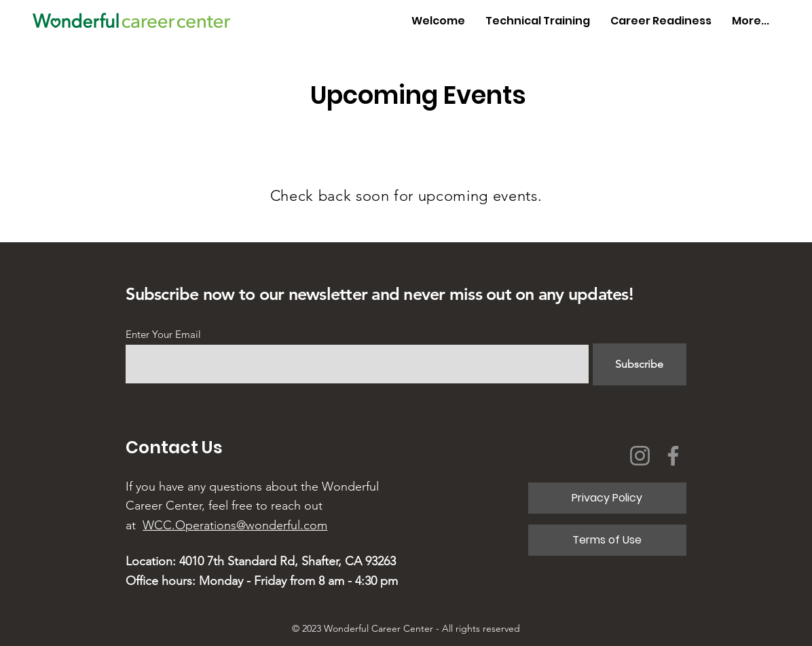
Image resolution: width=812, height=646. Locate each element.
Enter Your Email (163, 334)
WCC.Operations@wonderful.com (235, 525)
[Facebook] (673, 455)
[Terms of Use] (607, 540)
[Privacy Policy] (607, 498)
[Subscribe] (639, 364)
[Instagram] (640, 455)
